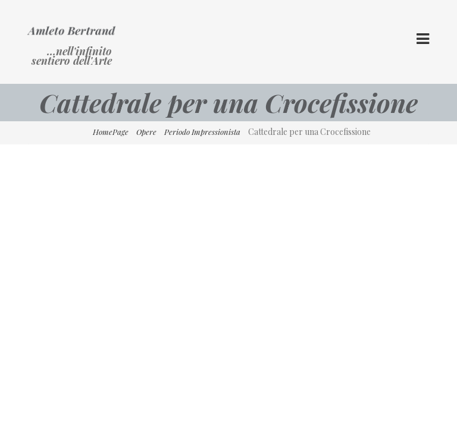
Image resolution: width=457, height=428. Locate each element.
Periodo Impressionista (202, 132)
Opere (146, 132)
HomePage (111, 132)
